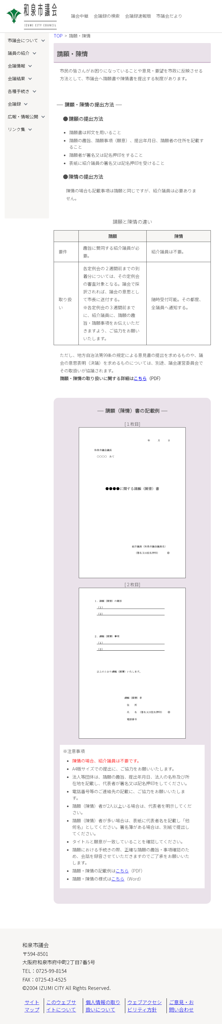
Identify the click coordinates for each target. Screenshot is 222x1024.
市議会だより (169, 16)
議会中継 (79, 16)
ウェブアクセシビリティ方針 (144, 1005)
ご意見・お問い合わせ (181, 1005)
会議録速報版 (138, 16)
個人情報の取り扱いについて (103, 1005)
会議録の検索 (107, 16)
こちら (140, 378)
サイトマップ (31, 1005)
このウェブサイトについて (61, 1005)
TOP (58, 36)
